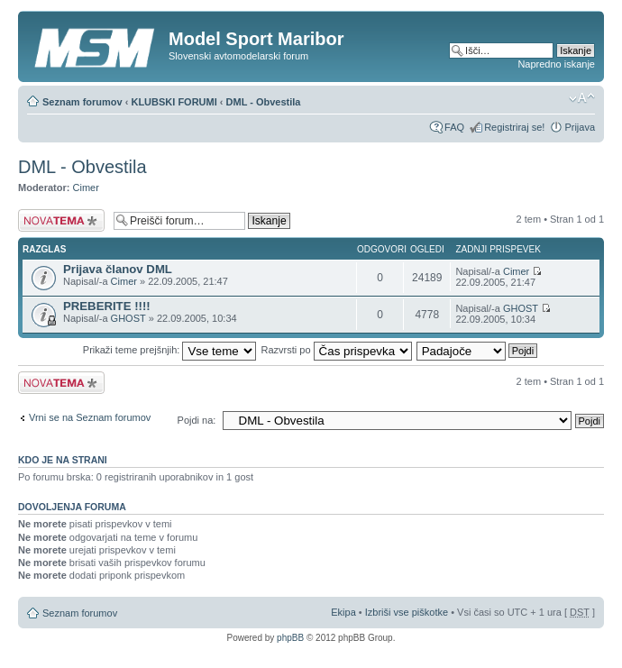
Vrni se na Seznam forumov (90, 417)
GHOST (128, 318)
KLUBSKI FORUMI (173, 101)
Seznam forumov (82, 101)
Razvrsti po (336, 349)
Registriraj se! (514, 127)
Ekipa (343, 612)
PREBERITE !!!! (107, 306)
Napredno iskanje (556, 64)
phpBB (290, 638)
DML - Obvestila (263, 101)
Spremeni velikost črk (582, 98)
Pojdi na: (197, 420)
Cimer (86, 187)
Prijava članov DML (117, 269)
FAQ (454, 127)
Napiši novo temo (61, 220)
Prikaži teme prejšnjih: (170, 349)
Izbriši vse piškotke (408, 612)
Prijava (579, 127)
